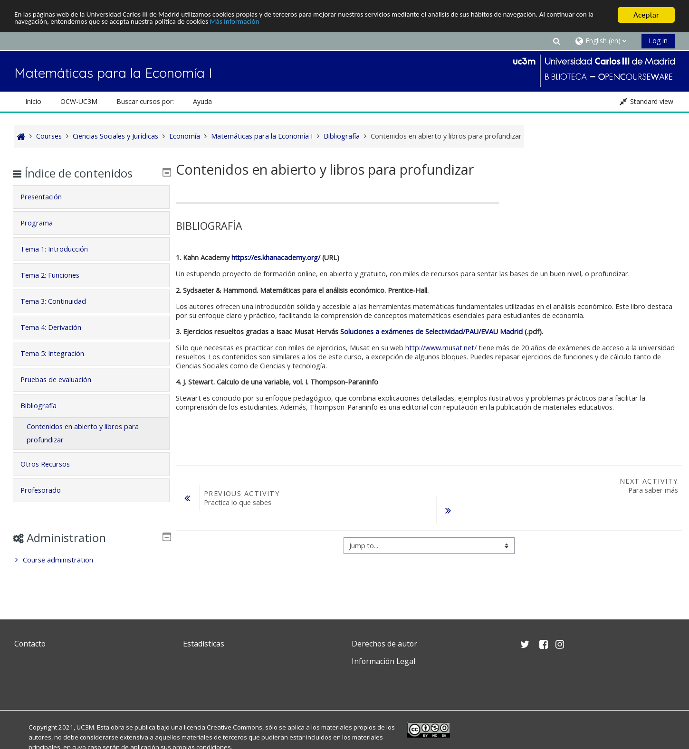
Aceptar (646, 15)
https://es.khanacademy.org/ (275, 257)
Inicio (33, 101)
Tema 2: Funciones (57, 275)
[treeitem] (91, 560)
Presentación (48, 196)
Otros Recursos (52, 463)
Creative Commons (234, 727)
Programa (44, 222)
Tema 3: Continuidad (60, 301)
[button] (556, 40)
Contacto (30, 643)
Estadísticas (203, 643)
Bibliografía (46, 405)
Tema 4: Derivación (58, 327)
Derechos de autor (384, 643)
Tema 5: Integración (59, 353)
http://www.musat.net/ (441, 347)
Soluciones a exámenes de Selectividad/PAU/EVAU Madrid (431, 331)
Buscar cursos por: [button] (145, 101)
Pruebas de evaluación (63, 379)
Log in (658, 40)
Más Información (316, 23)
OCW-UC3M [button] (78, 101)
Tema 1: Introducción (61, 248)
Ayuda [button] (202, 101)
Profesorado (48, 490)
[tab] (91, 197)
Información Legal (383, 661)
